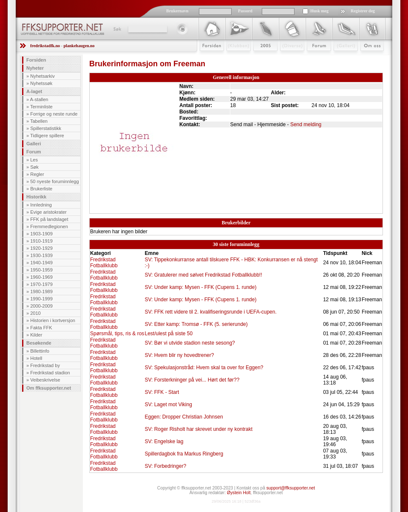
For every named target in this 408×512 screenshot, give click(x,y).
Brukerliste (41, 188)
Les (34, 159)
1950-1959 (41, 269)
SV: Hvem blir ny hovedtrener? (179, 355)
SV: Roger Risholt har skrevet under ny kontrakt (198, 429)
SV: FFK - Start (161, 392)
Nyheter (35, 68)
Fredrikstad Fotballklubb (104, 263)
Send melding (305, 124)
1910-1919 (41, 240)
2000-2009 (41, 305)
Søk (116, 29)
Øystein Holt (238, 492)
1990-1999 (41, 298)
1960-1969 (41, 277)
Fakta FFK (41, 327)
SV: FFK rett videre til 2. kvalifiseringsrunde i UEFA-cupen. (210, 312)
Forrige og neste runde (53, 113)
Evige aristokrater (48, 212)
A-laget (34, 91)
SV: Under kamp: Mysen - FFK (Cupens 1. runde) (200, 287)
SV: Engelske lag (163, 441)
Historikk (36, 196)
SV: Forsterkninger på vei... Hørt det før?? (191, 380)
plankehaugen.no (78, 45)
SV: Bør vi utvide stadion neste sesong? (189, 343)
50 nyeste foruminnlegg (54, 181)
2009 (258, 58)
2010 (35, 313)
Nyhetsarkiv (42, 76)
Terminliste (41, 106)
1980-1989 (41, 291)
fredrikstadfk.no (45, 45)
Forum (313, 58)
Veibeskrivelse (45, 379)
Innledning (41, 204)
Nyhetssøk (41, 83)
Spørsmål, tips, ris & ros (117, 334)
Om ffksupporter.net (48, 387)
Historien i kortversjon (52, 320)
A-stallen (39, 99)
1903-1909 (41, 233)
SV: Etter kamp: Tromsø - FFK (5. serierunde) (195, 324)
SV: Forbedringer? (165, 466)
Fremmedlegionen (49, 226)
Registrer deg (363, 10)
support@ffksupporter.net (290, 488)
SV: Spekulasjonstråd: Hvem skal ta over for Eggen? (203, 368)
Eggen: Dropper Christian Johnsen (183, 417)
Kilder (36, 334)
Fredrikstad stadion (50, 372)
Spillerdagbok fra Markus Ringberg (183, 454)
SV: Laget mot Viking (168, 404)
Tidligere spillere (47, 135)
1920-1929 (41, 248)
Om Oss (368, 58)
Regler (37, 174)
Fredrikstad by (45, 365)
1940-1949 (41, 262)
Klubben (234, 58)
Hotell (36, 358)
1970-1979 (41, 284)
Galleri (339, 58)
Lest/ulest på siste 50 (168, 334)
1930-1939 (41, 255)
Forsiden (208, 58)
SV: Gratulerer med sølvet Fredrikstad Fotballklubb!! (203, 275)
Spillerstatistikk (45, 128)
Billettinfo (39, 351)
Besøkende (38, 342)
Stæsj (285, 58)
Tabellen (39, 121)
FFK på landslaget (49, 219)
